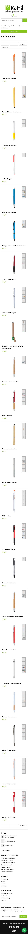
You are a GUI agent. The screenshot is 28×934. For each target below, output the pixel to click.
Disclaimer (3, 900)
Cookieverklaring (5, 895)
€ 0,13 (4, 114)
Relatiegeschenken (10, 26)
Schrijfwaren (20, 26)
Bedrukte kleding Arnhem (7, 860)
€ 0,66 (4, 820)
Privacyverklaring (5, 898)
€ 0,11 (4, 81)
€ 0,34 (4, 652)
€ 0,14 (4, 148)
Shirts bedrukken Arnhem (7, 865)
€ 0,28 (4, 351)
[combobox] (12, 20)
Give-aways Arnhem (6, 867)
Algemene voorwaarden (7, 893)
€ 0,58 (4, 786)
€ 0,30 (4, 552)
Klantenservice (4, 879)
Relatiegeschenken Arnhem (8, 858)
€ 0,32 (4, 418)
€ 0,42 (4, 518)
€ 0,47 (4, 585)
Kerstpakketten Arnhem (7, 871)
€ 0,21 (4, 451)
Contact (3, 881)
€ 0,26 (4, 315)
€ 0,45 (4, 485)
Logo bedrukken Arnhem (7, 869)
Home (2, 26)
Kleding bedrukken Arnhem (8, 862)
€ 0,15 (4, 181)
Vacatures (3, 883)
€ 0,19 (4, 248)
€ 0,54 (4, 719)
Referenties (4, 886)
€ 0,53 (4, 753)
